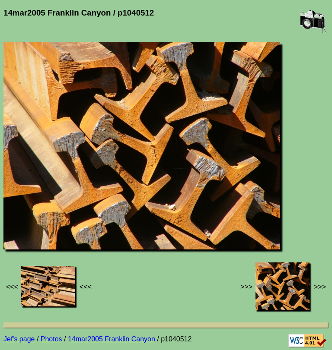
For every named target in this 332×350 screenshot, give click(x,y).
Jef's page (19, 339)
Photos (51, 339)
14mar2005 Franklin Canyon (111, 339)
